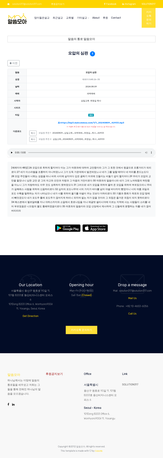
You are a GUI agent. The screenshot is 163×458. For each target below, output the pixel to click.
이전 (14, 63)
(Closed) (87, 295)
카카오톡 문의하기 (148, 18)
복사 (33, 133)
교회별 (70, 17)
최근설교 (58, 17)
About (96, 17)
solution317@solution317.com (24, 4)
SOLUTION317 (149, 4)
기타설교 (83, 17)
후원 (105, 17)
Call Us (132, 313)
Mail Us (132, 298)
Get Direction (31, 316)
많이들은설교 (42, 17)
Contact (116, 17)
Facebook (110, 4)
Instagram (129, 4)
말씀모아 (13, 375)
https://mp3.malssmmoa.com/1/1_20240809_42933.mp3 (91, 123)
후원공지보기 (57, 4)
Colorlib (99, 450)
